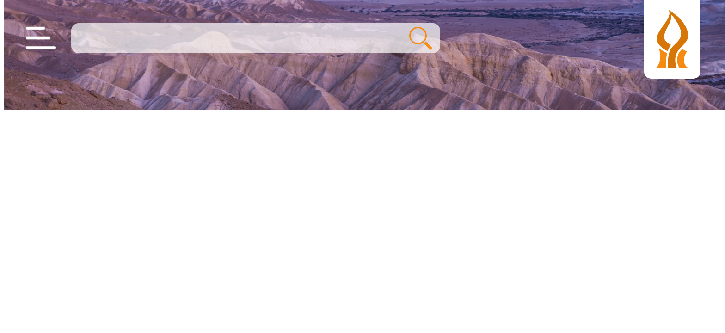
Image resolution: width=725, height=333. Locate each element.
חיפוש (416, 38)
